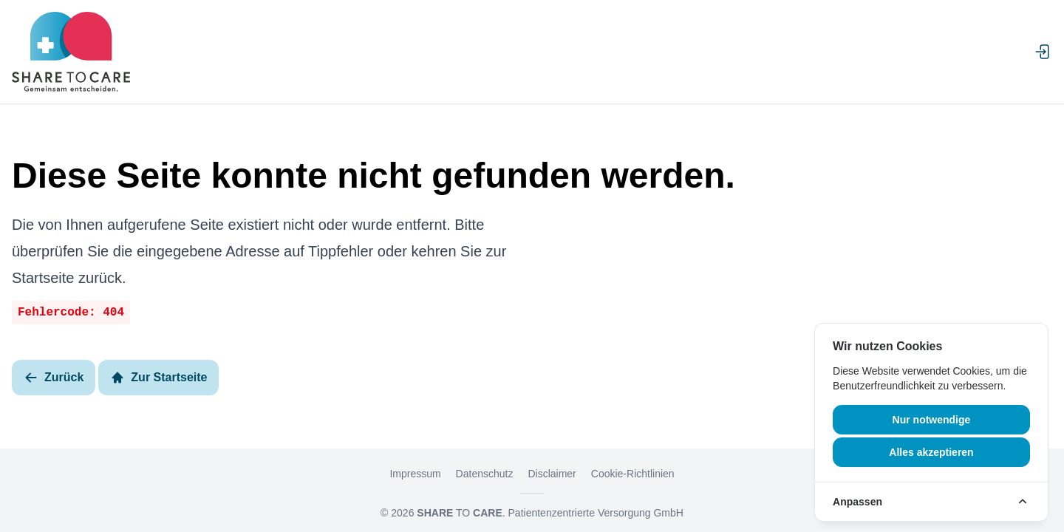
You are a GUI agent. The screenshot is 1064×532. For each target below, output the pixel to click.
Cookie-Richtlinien (633, 474)
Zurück (53, 377)
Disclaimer (552, 474)
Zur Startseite (158, 377)
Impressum (414, 474)
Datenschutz (485, 474)
